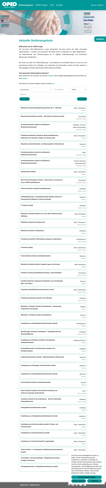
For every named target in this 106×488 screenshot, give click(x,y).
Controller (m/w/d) (27, 247)
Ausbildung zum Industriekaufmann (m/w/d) (35, 433)
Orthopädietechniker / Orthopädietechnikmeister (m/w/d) (39, 466)
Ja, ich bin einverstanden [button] (86, 477)
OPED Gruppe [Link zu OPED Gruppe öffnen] (41, 5)
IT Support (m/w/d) (27, 205)
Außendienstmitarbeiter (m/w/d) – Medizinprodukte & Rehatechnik (42, 357)
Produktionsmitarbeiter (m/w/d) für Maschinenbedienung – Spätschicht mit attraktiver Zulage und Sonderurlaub (40, 137)
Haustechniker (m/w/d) (28, 171)
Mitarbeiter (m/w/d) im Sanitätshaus (32, 230)
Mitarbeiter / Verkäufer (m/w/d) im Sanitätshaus (36, 315)
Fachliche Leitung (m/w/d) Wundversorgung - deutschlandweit (41, 272)
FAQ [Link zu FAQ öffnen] (52, 5)
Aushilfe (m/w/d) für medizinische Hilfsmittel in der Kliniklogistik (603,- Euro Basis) (42, 282)
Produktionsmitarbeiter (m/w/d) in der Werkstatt (36, 298)
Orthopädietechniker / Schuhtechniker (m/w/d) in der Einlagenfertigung (38, 350)
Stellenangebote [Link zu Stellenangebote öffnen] (26, 5)
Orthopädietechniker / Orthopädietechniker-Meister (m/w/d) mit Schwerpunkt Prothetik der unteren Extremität (41, 198)
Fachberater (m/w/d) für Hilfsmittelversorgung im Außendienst (41, 239)
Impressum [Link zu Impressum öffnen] (24, 485)
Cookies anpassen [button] (78, 481)
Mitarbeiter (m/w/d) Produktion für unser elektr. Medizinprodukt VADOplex (41, 215)
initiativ (24, 78)
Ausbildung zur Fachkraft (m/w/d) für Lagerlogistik (37, 441)
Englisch (100, 5)
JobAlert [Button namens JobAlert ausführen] (100, 39)
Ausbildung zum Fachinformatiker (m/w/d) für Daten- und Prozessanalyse (39, 425)
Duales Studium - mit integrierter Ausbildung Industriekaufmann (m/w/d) (42, 451)
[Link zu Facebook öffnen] (72, 484)
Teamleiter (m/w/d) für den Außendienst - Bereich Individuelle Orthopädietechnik (41, 400)
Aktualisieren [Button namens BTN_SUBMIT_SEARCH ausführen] (82, 99)
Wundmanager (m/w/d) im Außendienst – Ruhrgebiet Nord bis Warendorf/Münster (41, 333)
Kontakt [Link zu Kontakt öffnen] (59, 5)
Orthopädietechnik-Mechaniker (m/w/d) (33, 407)
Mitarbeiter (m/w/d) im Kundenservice (33, 222)
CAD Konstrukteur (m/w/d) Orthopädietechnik (36, 188)
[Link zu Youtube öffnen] (81, 484)
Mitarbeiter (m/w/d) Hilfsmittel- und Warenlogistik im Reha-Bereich (42, 144)
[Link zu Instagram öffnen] (68, 484)
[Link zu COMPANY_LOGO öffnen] (9, 5)
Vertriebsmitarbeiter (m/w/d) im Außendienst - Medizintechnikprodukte (36, 126)
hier (53, 83)
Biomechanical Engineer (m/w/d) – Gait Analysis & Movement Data (42, 116)
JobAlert (51, 76)
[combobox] (79, 89)
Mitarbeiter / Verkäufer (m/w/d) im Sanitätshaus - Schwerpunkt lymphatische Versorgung (41, 308)
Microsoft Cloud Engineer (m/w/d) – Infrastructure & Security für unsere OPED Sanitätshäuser (42, 181)
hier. (94, 473)
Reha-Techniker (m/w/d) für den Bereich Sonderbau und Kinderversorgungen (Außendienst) (39, 392)
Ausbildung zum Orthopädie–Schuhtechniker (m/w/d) (38, 365)
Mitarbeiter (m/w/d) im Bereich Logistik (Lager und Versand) (40, 264)
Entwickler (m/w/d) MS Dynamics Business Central (37, 289)
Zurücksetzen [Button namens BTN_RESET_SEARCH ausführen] (24, 99)
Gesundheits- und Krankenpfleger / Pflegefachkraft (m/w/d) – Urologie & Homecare (40, 459)
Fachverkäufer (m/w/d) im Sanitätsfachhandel (36, 256)
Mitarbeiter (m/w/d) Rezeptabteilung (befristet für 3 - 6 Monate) (41, 108)
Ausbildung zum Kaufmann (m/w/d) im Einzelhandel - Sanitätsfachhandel (38, 341)
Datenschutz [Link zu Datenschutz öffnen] (35, 485)
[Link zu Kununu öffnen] (84, 484)
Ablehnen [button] (94, 481)
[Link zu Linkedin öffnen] (76, 484)
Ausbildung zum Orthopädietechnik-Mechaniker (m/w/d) (39, 323)
